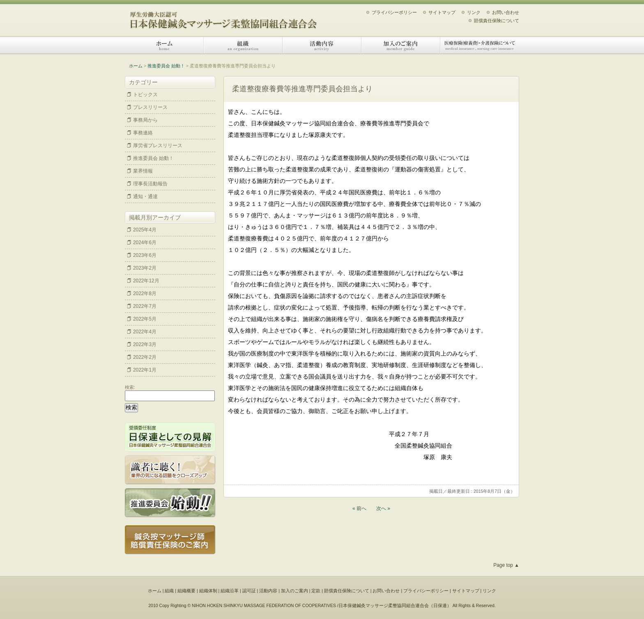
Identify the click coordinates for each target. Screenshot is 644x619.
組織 (243, 45)
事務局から (145, 120)
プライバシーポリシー (394, 12)
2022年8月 (144, 293)
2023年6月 (144, 255)
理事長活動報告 (150, 184)
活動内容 (322, 45)
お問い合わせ (505, 12)
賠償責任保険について (496, 20)
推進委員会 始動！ (166, 65)
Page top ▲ (506, 565)
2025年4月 (144, 230)
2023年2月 (144, 268)
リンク (474, 12)
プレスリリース (150, 107)
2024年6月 (144, 242)
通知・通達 (145, 196)
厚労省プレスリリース (157, 145)
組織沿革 (230, 590)
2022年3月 (144, 344)
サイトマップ (441, 12)
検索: (130, 387)
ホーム (164, 45)
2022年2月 (144, 357)
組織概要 (186, 590)
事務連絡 (143, 133)
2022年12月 (146, 281)
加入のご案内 (400, 45)
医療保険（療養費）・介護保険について (479, 45)
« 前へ (359, 508)
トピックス (145, 94)
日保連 (440, 605)
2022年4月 (144, 332)
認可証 (249, 590)
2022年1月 (144, 370)
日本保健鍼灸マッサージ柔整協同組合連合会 (223, 17)
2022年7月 (144, 306)
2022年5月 (144, 319)
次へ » (383, 508)
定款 (315, 590)
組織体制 (208, 590)
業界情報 (143, 171)
